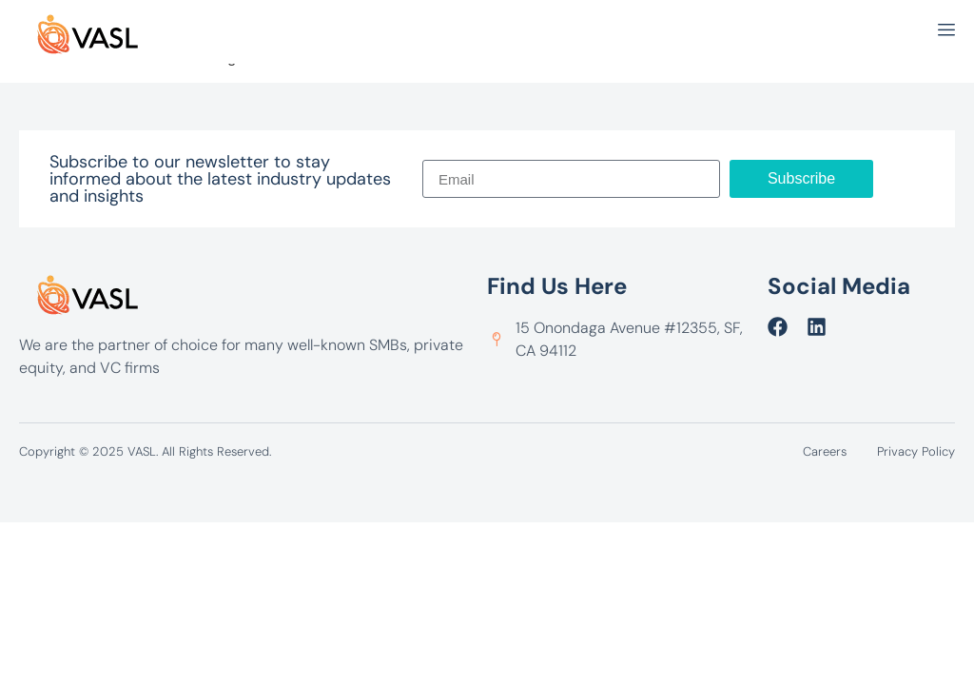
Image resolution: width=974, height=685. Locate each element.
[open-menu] (946, 32)
